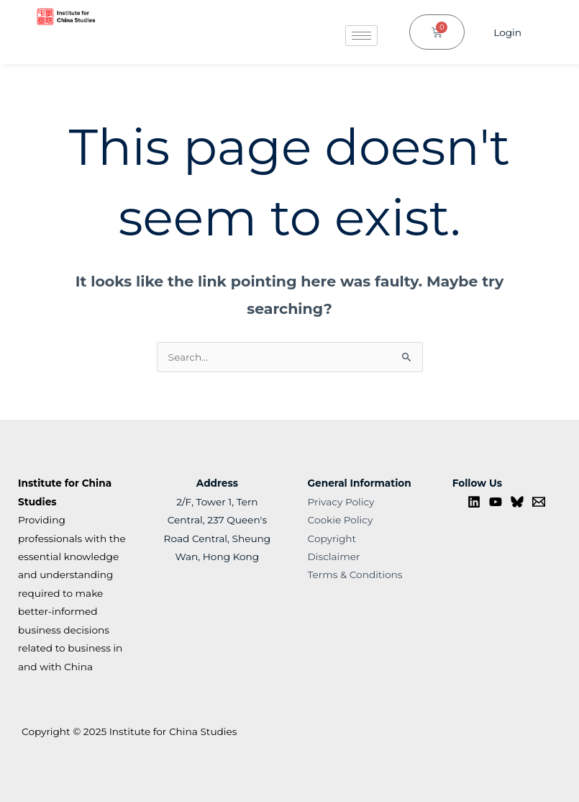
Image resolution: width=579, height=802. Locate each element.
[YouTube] (495, 501)
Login (507, 32)
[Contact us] (538, 501)
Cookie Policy (340, 520)
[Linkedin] (474, 501)
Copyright (332, 538)
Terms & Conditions (355, 574)
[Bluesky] (517, 501)
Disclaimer (334, 556)
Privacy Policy (341, 502)
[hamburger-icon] (361, 35)
